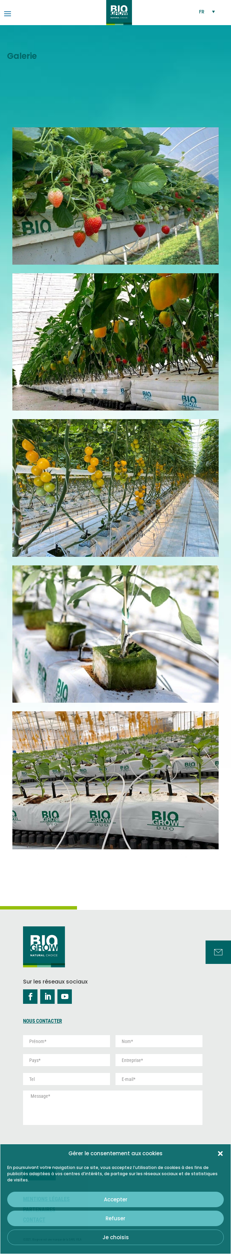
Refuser (115, 1218)
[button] (220, 1153)
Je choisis (115, 1237)
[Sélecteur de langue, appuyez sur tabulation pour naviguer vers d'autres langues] (207, 11)
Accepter (116, 1199)
